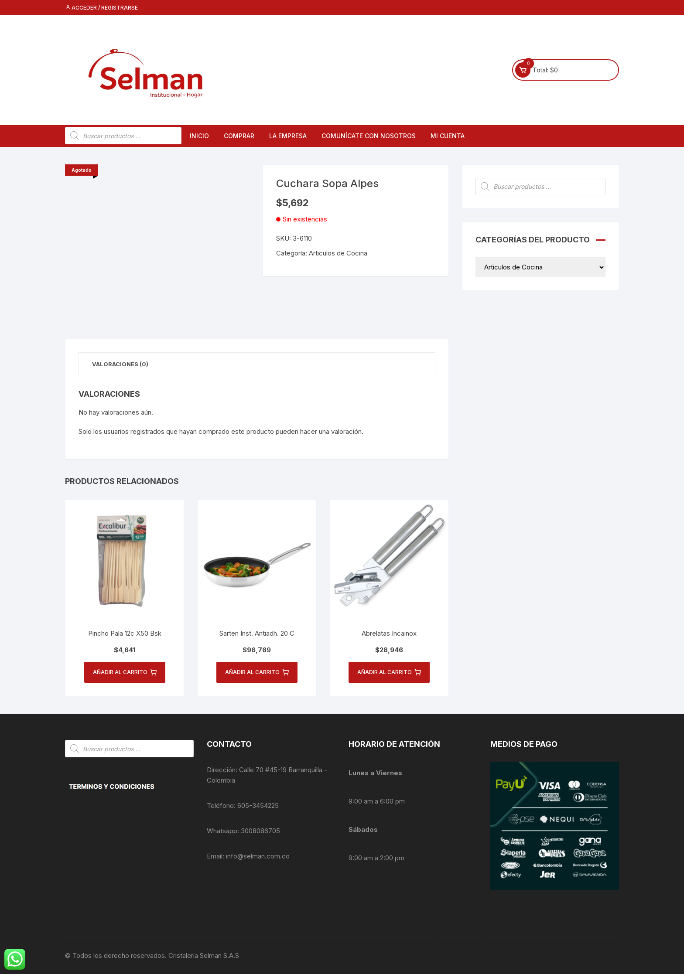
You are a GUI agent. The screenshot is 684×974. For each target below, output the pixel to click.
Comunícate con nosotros (368, 136)
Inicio (199, 136)
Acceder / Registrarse (101, 7)
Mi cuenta (448, 136)
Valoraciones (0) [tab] (120, 364)
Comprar (239, 136)
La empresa (288, 136)
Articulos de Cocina (338, 253)
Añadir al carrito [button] (125, 672)
